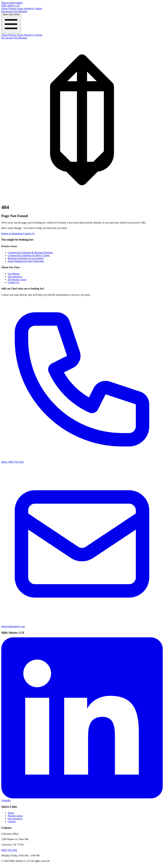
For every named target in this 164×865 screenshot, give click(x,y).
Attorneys (29, 8)
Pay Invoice (7, 11)
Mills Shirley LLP (10, 5)
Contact (38, 8)
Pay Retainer (20, 11)
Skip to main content (12, 2)
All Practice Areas (17, 279)
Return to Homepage (12, 233)
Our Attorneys (15, 276)
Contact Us (29, 233)
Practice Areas (15, 8)
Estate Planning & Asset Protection (26, 261)
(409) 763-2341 (9, 850)
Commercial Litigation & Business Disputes (30, 252)
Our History (14, 273)
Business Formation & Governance (26, 258)
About (4, 8)
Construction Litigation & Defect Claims (29, 255)
